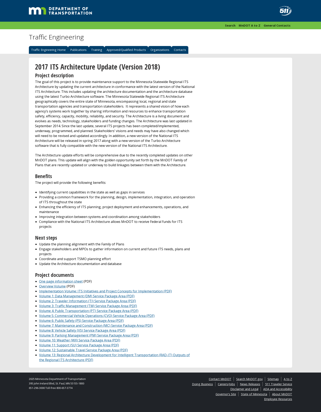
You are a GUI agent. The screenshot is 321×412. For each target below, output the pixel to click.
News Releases (250, 384)
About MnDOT (282, 394)
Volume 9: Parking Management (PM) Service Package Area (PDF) (89, 335)
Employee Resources (278, 399)
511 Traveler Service (278, 384)
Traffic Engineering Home (48, 50)
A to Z (288, 379)
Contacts (180, 50)
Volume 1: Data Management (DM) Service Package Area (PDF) (87, 296)
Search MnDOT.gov (249, 379)
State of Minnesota (254, 394)
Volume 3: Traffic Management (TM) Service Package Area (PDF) (88, 306)
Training (96, 50)
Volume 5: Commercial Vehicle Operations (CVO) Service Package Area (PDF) (97, 315)
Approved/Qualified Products (126, 50)
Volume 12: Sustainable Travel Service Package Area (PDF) (83, 350)
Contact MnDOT (220, 379)
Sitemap (273, 379)
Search (230, 25)
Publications (78, 50)
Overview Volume (52, 286)
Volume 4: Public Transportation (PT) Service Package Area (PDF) (88, 311)
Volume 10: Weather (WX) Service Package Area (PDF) (79, 340)
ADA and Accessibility (277, 389)
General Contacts (277, 25)
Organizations (159, 50)
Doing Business (202, 384)
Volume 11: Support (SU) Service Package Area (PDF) (79, 345)
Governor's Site (226, 394)
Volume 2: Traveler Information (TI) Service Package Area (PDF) (87, 301)
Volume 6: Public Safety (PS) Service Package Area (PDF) (81, 320)
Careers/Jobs (226, 384)
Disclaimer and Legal (244, 389)
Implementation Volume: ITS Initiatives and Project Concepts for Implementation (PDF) (105, 291)
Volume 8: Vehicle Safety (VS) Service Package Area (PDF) (82, 330)
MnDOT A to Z (249, 25)
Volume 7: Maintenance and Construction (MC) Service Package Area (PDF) (96, 325)
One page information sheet (61, 281)
